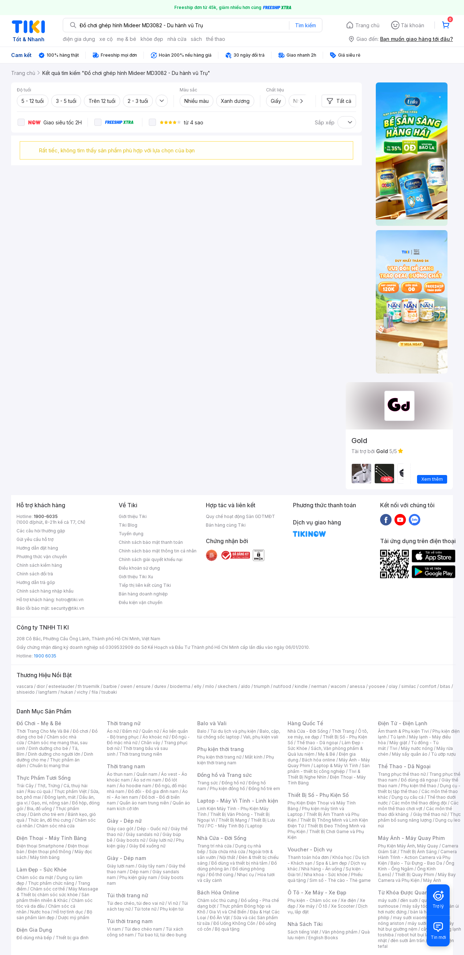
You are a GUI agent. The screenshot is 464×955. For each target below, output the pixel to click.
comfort (428, 686)
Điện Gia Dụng (34, 930)
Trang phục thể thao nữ (402, 774)
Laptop (254, 825)
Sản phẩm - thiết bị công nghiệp (329, 768)
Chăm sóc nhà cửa (55, 825)
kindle (301, 686)
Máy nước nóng (417, 748)
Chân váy (150, 742)
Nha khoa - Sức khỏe (325, 874)
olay (393, 686)
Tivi (393, 748)
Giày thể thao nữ (429, 814)
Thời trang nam (126, 766)
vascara (24, 686)
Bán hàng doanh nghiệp (143, 594)
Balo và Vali (212, 723)
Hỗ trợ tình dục (68, 911)
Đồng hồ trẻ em (264, 788)
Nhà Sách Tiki (305, 924)
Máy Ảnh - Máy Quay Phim (411, 838)
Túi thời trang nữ (127, 895)
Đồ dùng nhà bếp (34, 937)
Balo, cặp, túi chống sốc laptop (238, 734)
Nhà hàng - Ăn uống (321, 868)
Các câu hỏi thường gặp (40, 530)
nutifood (282, 686)
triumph (262, 686)
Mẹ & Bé (326, 754)
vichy (82, 692)
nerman (319, 686)
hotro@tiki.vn (70, 599)
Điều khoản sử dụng (139, 568)
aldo (245, 686)
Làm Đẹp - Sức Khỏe (41, 869)
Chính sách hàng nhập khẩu (45, 591)
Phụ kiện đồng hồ (227, 788)
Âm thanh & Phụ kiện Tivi (403, 731)
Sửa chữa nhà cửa (227, 851)
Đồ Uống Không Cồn (234, 923)
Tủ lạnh (398, 737)
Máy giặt (398, 742)
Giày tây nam (151, 866)
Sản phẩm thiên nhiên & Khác (52, 897)
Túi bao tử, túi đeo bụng (161, 934)
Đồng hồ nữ (233, 782)
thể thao (215, 39)
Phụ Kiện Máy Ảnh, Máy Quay (408, 846)
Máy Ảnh (432, 880)
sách (196, 39)
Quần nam (146, 774)
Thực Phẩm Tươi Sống (43, 778)
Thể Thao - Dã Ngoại (404, 766)
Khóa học (342, 857)
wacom (338, 686)
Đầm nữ (130, 731)
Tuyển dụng (131, 533)
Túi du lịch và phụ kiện (233, 731)
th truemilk (89, 686)
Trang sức (207, 782)
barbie (110, 686)
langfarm (47, 692)
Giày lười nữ (160, 840)
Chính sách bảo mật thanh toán (151, 542)
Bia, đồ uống (39, 808)
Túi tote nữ (145, 909)
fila (94, 692)
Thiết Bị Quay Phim (414, 874)
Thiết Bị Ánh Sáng (418, 851)
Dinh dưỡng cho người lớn (54, 754)
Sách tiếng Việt (303, 932)
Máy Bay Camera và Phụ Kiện (417, 877)
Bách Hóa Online (218, 892)
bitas (445, 686)
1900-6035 (46, 516)
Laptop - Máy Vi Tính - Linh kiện (237, 801)
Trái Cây (25, 785)
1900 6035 (45, 656)
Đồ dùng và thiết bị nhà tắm (239, 863)
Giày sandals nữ (142, 834)
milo (209, 686)
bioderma (180, 686)
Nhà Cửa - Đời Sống (221, 838)
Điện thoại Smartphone (40, 846)
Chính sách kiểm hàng (39, 565)
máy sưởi (387, 900)
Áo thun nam (120, 774)
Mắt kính (253, 757)
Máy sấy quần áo (409, 754)
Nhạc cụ (245, 874)
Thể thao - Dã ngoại (317, 742)
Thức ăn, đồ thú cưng (49, 820)
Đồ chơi (80, 731)
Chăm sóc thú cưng (217, 900)
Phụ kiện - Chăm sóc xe (312, 900)
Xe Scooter (343, 906)
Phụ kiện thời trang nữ (219, 757)
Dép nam (139, 871)
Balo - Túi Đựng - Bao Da (416, 863)
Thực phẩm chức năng (51, 883)
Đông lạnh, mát (60, 797)
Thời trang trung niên (140, 754)
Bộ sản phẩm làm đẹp (54, 914)
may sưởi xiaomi (410, 917)
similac (408, 686)
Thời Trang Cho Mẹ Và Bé (42, 731)
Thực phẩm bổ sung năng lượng (419, 817)
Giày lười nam (120, 866)
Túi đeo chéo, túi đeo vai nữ (135, 903)
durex (160, 686)
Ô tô (322, 906)
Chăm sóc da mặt (34, 877)
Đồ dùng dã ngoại (419, 780)
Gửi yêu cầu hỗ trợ (34, 539)
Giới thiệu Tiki (133, 516)
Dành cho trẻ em (47, 814)
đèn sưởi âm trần (407, 940)
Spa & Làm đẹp (331, 863)
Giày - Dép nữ (124, 821)
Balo (202, 731)
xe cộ (106, 39)
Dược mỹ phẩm (73, 917)
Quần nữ (150, 731)
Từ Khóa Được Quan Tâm (409, 892)
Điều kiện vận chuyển (140, 602)
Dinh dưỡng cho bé (48, 748)
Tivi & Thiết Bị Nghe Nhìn (324, 774)
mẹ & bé (126, 39)
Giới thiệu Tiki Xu (136, 576)
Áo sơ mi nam (147, 780)
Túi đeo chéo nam (143, 929)
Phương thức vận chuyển (41, 556)
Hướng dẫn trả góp (35, 582)
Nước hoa (40, 911)
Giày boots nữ (130, 840)
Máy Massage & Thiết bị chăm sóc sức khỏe (57, 891)
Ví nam (114, 929)
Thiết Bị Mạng (232, 820)
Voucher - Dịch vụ (310, 849)
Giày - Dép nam (126, 858)
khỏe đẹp (152, 39)
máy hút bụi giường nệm (416, 926)
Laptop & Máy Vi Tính (336, 765)
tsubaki (109, 692)
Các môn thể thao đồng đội (419, 803)
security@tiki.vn (67, 608)
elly (198, 686)
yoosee (377, 686)
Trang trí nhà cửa (214, 846)
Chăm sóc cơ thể (47, 889)
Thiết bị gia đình (72, 937)
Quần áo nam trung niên (144, 803)
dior (41, 686)
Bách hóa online (318, 759)
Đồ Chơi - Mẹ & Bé (38, 723)
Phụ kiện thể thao (418, 785)
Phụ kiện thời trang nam (235, 759)
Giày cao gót (120, 828)
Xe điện (348, 900)
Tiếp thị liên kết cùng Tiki (145, 585)
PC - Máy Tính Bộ (226, 825)
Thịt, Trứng (48, 785)
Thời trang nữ (124, 723)
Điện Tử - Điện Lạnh (402, 723)
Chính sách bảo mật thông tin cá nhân (158, 550)
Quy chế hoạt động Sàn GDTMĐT (240, 516)
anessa (357, 686)
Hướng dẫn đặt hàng (37, 548)
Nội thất (227, 857)
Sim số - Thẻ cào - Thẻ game (340, 880)
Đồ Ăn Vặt (220, 917)
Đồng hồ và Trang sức (224, 775)
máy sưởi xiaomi (424, 923)
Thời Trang (343, 731)
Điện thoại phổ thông (49, 851)
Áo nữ (113, 731)
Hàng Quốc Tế (305, 723)
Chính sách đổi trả (34, 573)
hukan (67, 692)
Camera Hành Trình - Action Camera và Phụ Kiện (417, 857)
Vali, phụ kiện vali (260, 737)
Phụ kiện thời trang (220, 749)
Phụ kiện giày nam (138, 877)
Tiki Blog (128, 525)
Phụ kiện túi (172, 909)
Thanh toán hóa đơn (308, 857)
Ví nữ (173, 903)
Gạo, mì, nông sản (49, 803)
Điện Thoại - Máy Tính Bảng (51, 838)
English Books (323, 937)
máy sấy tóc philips (422, 906)
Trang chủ (367, 25)
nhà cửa (176, 39)
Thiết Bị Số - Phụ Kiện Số (318, 795)
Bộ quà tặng (227, 929)
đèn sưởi (409, 900)
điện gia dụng (79, 39)
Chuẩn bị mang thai (49, 765)
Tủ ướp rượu (443, 754)
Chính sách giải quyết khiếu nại (151, 559)
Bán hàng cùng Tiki (226, 525)
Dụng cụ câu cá (407, 797)
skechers (227, 686)
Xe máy (307, 906)
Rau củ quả (39, 791)
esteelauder (61, 686)
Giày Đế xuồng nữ (147, 846)
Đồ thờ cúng (221, 874)
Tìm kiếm (305, 25)
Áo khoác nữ (155, 737)
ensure (143, 686)
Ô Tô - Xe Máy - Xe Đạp (317, 892)
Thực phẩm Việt (70, 791)
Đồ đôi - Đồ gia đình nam (153, 791)
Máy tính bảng (45, 857)
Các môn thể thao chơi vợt (418, 805)
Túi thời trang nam (129, 921)
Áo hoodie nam (135, 785)
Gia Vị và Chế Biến (227, 911)
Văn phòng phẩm (340, 932)
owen (126, 686)
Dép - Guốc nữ (152, 828)
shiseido (25, 692)
